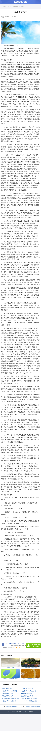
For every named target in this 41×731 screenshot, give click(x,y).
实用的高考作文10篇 (7, 693)
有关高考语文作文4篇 (27, 696)
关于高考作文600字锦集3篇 (33, 706)
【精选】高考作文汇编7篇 (9, 701)
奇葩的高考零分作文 (7, 696)
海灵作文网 (19, 711)
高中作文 (15, 6)
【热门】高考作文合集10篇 (28, 691)
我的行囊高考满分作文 (8, 688)
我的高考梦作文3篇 (26, 693)
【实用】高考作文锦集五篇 (9, 691)
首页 (9, 6)
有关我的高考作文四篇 (12, 706)
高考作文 (23, 6)
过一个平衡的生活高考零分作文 (30, 698)
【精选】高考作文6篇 (27, 688)
